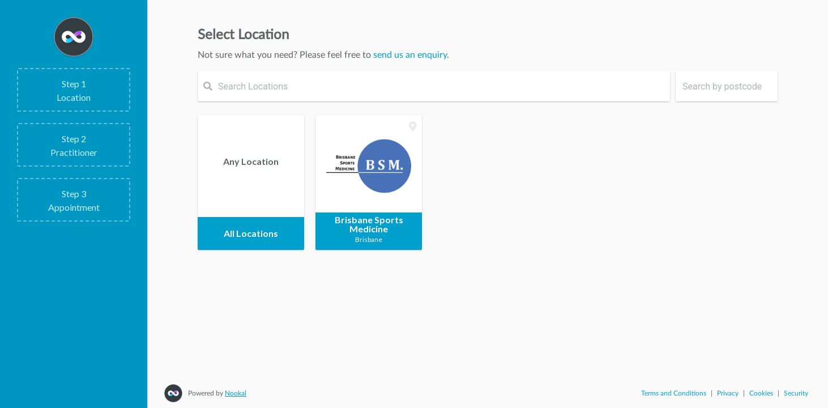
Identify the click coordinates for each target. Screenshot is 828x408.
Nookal (235, 393)
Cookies (761, 393)
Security (796, 393)
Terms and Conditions (673, 393)
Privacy (728, 393)
